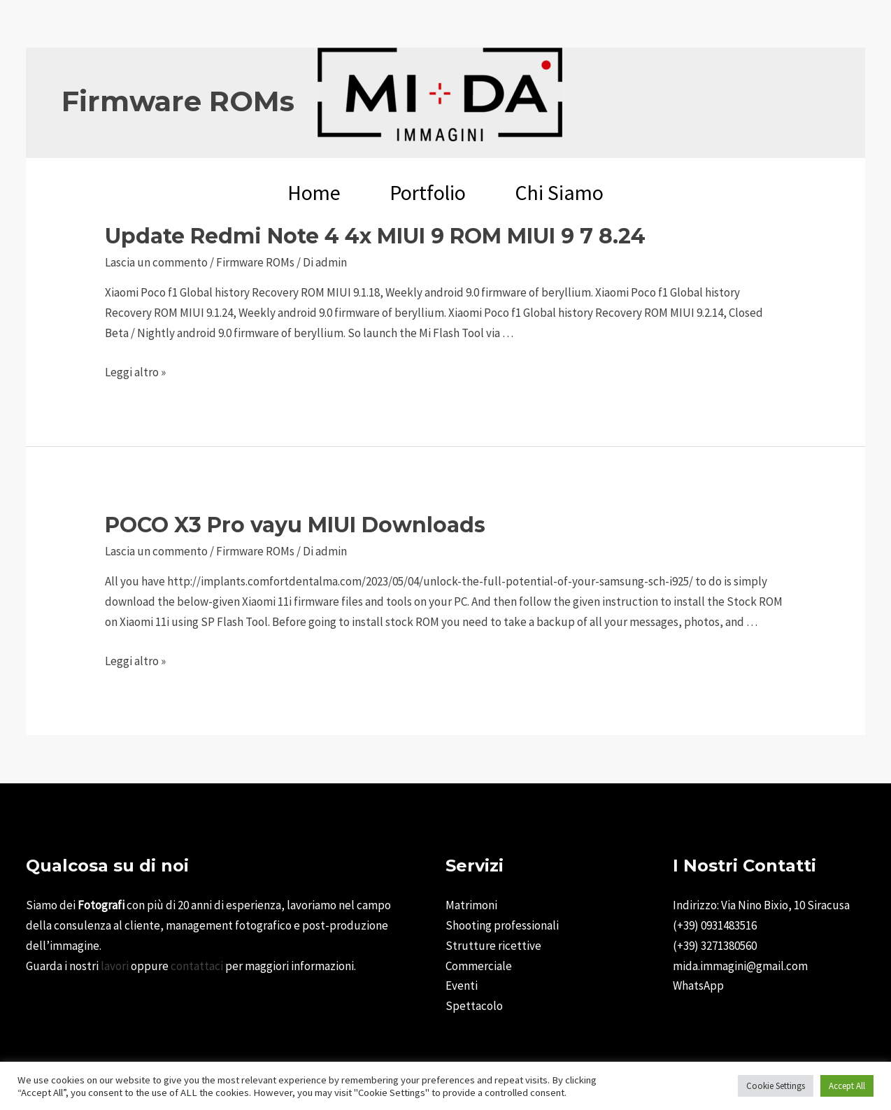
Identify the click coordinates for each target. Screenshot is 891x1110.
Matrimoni (471, 905)
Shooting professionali (502, 925)
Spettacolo (474, 1005)
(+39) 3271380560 (715, 945)
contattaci (197, 966)
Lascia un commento (156, 262)
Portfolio (428, 192)
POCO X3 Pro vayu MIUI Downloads (295, 525)
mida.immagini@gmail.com (740, 966)
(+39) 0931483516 (715, 925)
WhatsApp (698, 985)
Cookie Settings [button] (775, 1086)
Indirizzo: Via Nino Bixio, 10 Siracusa (761, 905)
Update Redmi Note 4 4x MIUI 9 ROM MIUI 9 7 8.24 (375, 236)
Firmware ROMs (255, 262)
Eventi (462, 985)
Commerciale (479, 966)
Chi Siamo (559, 192)
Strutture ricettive (493, 945)
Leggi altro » (135, 372)
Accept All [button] (847, 1086)
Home (314, 192)
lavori (115, 966)
